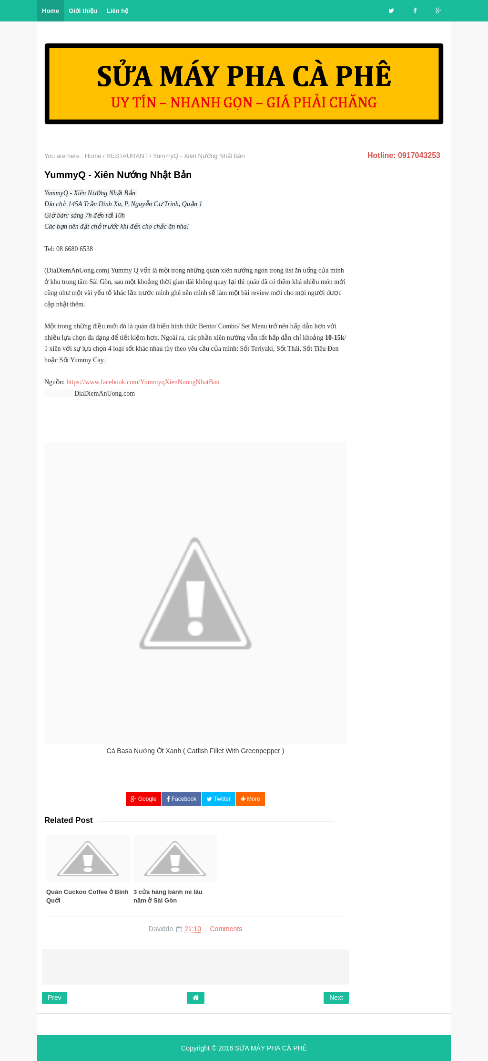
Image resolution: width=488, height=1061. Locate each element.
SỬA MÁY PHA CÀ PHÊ (271, 1048)
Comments (226, 929)
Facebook (181, 799)
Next (336, 997)
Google (143, 799)
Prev (54, 997)
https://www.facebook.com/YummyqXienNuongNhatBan (143, 382)
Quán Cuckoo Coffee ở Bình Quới (87, 896)
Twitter (218, 799)
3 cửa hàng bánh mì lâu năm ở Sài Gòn (168, 896)
